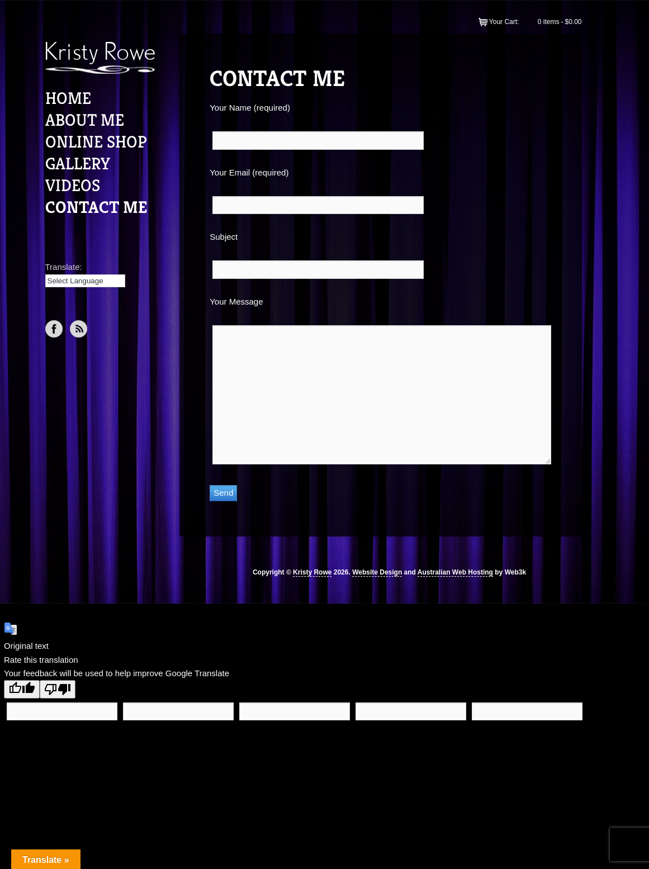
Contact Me (96, 207)
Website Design (377, 572)
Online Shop (96, 142)
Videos (72, 185)
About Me (84, 120)
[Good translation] (22, 689)
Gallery (77, 163)
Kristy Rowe (312, 572)
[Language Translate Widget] (85, 280)
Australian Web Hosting (455, 572)
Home (68, 98)
